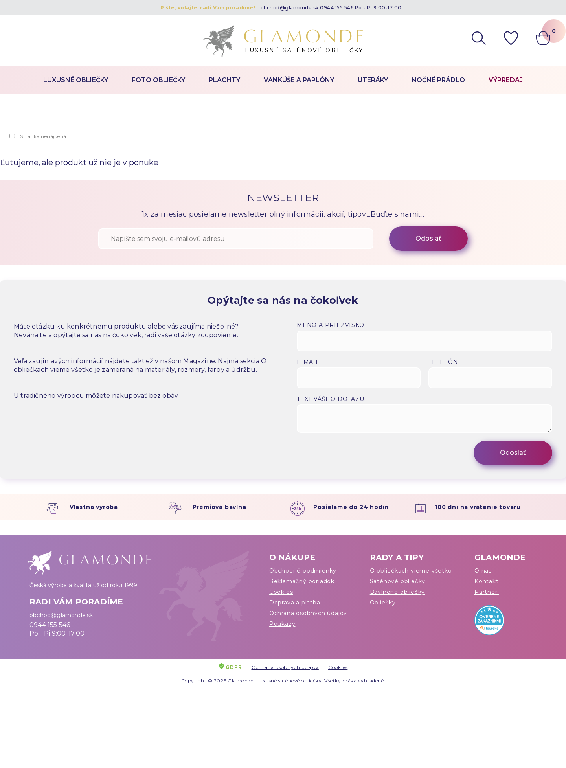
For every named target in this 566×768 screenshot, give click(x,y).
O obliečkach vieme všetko (411, 570)
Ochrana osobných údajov (308, 613)
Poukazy (282, 623)
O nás (483, 570)
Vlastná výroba (94, 507)
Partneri (486, 591)
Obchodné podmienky (302, 570)
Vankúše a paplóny (299, 80)
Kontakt (486, 581)
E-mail (308, 362)
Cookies (281, 591)
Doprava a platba (294, 602)
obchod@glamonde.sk (290, 8)
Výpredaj (506, 80)
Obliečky (383, 602)
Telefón (443, 362)
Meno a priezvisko (330, 325)
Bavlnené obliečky (397, 591)
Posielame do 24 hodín (351, 507)
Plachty (224, 80)
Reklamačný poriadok (301, 581)
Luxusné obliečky (75, 80)
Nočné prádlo (438, 80)
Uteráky (373, 80)
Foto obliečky (158, 80)
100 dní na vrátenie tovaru (478, 507)
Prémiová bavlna (219, 507)
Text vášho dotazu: (331, 399)
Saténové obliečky (398, 581)
